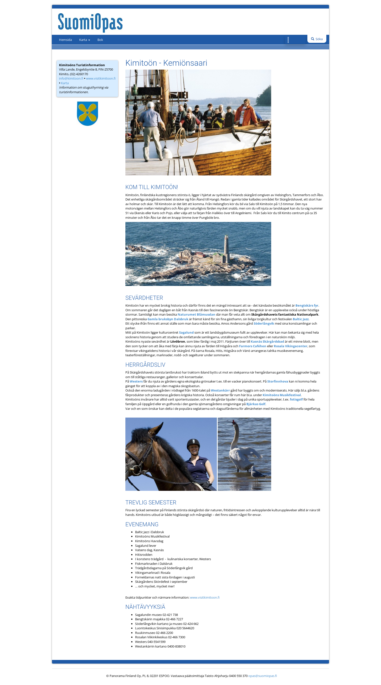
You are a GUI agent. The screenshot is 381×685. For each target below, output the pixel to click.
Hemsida (65, 39)
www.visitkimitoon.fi (101, 78)
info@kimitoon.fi (71, 78)
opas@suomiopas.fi (262, 676)
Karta (84, 39)
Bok (100, 39)
